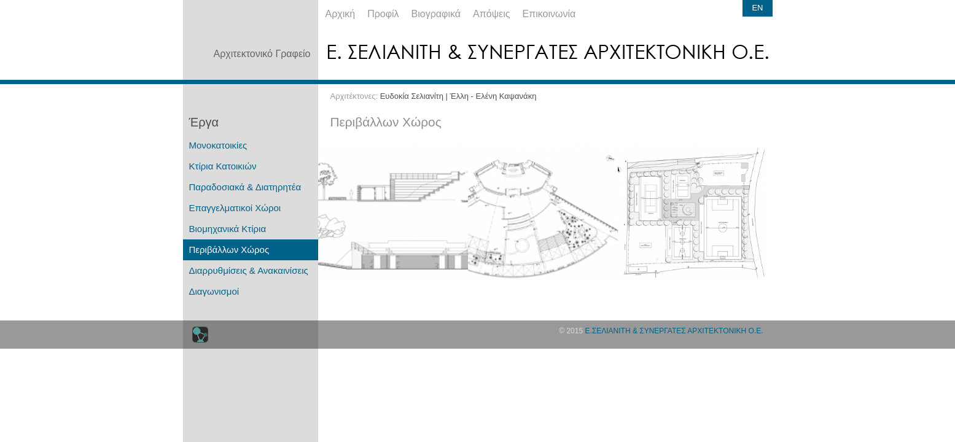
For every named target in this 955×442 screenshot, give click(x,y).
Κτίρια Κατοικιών (223, 166)
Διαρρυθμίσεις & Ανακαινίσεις (248, 270)
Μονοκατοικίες (218, 145)
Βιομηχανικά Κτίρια (228, 228)
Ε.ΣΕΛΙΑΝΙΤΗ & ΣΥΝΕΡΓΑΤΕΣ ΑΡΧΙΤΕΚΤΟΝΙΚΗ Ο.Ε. (674, 331)
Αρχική (340, 14)
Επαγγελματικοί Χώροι (235, 208)
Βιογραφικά (436, 14)
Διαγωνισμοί (214, 291)
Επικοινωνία (549, 14)
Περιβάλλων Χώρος (229, 249)
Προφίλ (383, 14)
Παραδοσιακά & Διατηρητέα (245, 187)
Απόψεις (491, 14)
